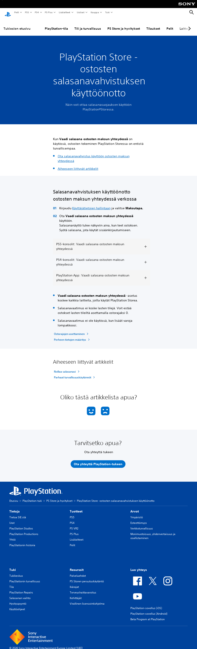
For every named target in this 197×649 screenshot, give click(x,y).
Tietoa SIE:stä (17, 513)
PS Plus (48, 12)
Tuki (107, 12)
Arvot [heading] (134, 507)
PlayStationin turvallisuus (24, 577)
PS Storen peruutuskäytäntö (87, 577)
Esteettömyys (138, 518)
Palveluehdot (78, 571)
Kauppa (94, 12)
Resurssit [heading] (77, 566)
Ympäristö (136, 513)
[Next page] (188, 24)
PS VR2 (74, 524)
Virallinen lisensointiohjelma (87, 599)
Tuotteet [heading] (76, 507)
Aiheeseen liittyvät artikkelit (78, 164)
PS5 (27, 12)
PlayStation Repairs (21, 588)
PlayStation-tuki (32, 496)
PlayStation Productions (23, 530)
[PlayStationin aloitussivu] (8, 12)
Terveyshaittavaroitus (83, 588)
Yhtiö (12, 535)
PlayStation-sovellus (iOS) (146, 604)
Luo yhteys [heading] (138, 566)
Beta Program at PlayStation (147, 615)
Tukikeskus (16, 571)
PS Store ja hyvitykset (123, 24)
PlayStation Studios (21, 524)
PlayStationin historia (22, 541)
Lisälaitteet (64, 12)
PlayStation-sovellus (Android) (148, 609)
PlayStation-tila (56, 24)
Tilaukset (153, 24)
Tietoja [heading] (14, 507)
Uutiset (80, 12)
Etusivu (13, 496)
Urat (11, 518)
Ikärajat (74, 583)
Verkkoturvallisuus (141, 524)
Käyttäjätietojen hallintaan (91, 204)
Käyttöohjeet (17, 605)
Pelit (16, 12)
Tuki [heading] (12, 566)
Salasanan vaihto (20, 594)
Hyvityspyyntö (17, 599)
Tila (11, 583)
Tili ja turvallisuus (87, 24)
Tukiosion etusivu (17, 24)
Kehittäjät (76, 594)
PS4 (37, 12)
